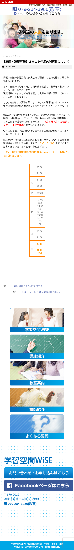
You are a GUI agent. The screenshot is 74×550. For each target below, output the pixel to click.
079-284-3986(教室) (37, 9)
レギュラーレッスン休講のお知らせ (41, 292)
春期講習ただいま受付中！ (28, 286)
